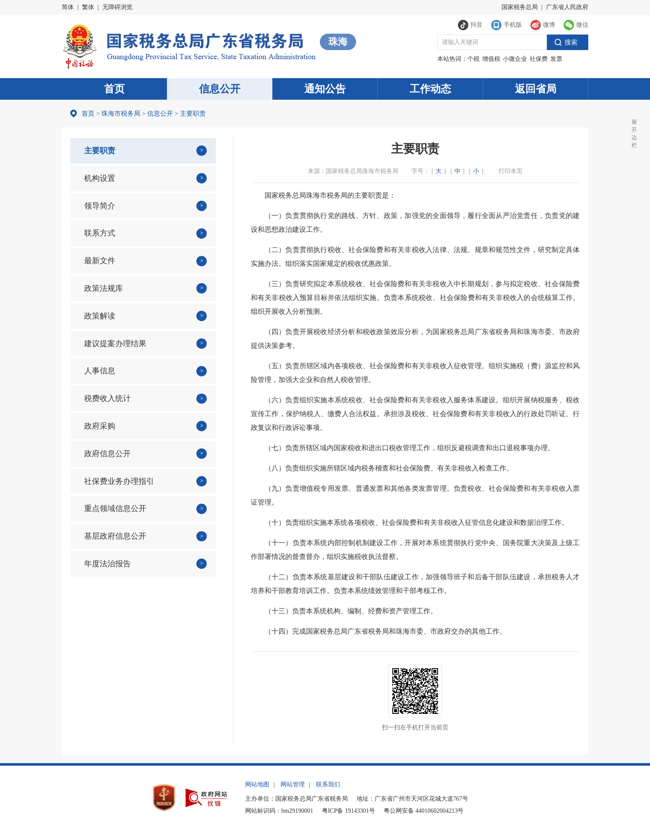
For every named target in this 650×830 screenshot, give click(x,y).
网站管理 (293, 784)
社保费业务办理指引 (119, 481)
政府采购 (99, 426)
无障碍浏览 (117, 7)
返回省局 (535, 89)
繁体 (88, 7)
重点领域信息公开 (115, 508)
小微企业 (515, 59)
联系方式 (99, 233)
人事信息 (99, 370)
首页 (114, 89)
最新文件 (99, 260)
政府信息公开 (107, 453)
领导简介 (99, 206)
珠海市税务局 (120, 113)
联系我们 (328, 784)
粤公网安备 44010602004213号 (424, 811)
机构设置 (99, 178)
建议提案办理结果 (115, 343)
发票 (556, 59)
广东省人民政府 (567, 7)
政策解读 (99, 316)
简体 (68, 7)
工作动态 (430, 89)
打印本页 (511, 171)
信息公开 (219, 89)
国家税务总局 (520, 7)
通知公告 (325, 89)
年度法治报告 (107, 563)
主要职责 (99, 150)
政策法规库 (103, 288)
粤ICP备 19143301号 (348, 811)
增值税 (491, 59)
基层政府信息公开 (115, 536)
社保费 (539, 59)
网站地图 (257, 784)
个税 (473, 59)
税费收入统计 (107, 398)
